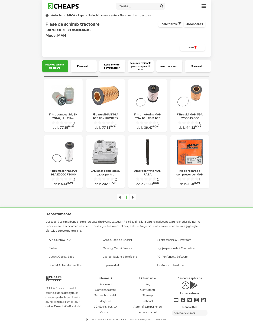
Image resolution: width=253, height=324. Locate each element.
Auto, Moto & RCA (60, 240)
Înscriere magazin (147, 312)
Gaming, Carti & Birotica (117, 248)
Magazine (105, 301)
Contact (105, 312)
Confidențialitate (105, 290)
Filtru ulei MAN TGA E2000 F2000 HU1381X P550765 (190, 118)
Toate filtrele (170, 24)
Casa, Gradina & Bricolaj (117, 240)
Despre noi (105, 284)
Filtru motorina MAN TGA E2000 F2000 (63, 172)
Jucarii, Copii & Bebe (61, 257)
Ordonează (194, 24)
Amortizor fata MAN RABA (147, 172)
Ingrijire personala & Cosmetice (175, 248)
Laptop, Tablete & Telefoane (120, 257)
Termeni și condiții (105, 295)
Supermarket (111, 265)
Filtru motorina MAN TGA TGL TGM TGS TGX (147, 118)
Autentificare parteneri (148, 307)
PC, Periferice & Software (172, 257)
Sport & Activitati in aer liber (66, 265)
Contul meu (147, 290)
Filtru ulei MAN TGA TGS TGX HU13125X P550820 (105, 118)
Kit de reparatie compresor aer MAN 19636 (189, 174)
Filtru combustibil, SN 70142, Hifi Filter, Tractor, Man (63, 118)
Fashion (53, 248)
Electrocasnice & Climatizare (174, 240)
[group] (192, 47)
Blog (147, 284)
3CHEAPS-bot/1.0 (105, 307)
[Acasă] (47, 15)
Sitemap (147, 295)
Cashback (147, 301)
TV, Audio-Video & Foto (171, 265)
